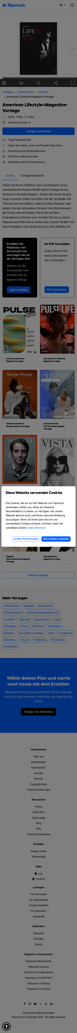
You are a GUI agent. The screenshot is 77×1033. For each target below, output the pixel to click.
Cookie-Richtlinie (36, 527)
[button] (6, 1026)
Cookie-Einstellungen (26, 538)
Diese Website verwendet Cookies (38, 495)
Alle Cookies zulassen (56, 538)
